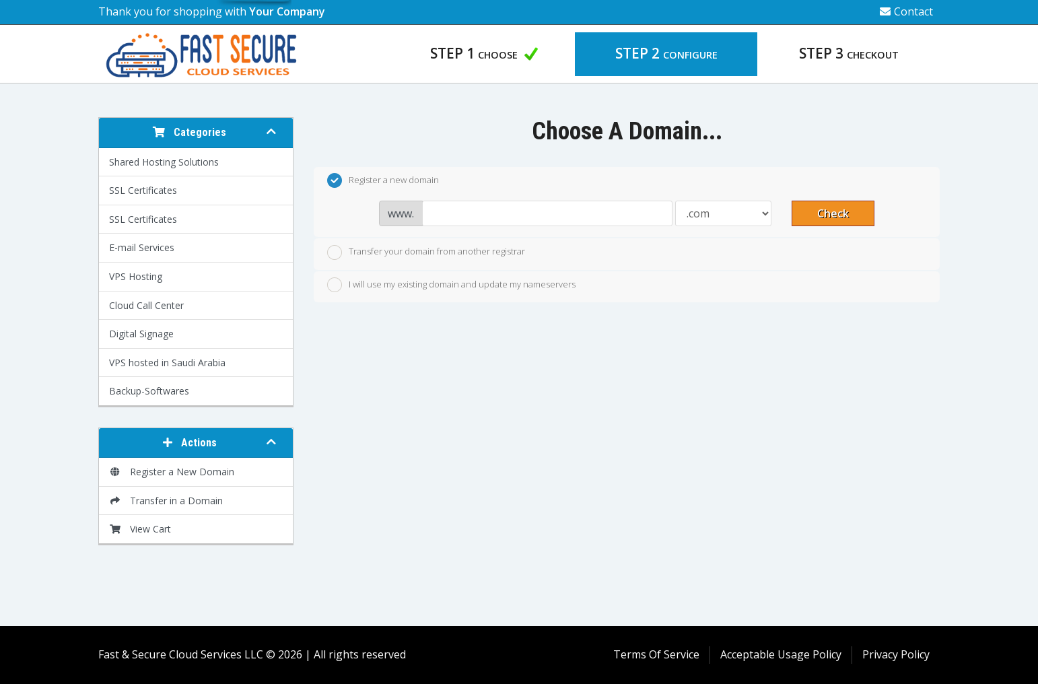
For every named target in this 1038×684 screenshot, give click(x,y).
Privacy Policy (896, 654)
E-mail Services (141, 247)
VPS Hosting (135, 276)
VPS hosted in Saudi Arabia (167, 362)
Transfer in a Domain (166, 500)
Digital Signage (141, 333)
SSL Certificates (143, 190)
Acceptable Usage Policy (780, 654)
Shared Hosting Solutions (164, 162)
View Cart (140, 528)
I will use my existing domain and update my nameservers (451, 284)
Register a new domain (383, 180)
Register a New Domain (171, 471)
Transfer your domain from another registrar (426, 252)
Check (833, 213)
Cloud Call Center (146, 305)
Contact (906, 11)
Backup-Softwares (149, 390)
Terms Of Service (656, 654)
